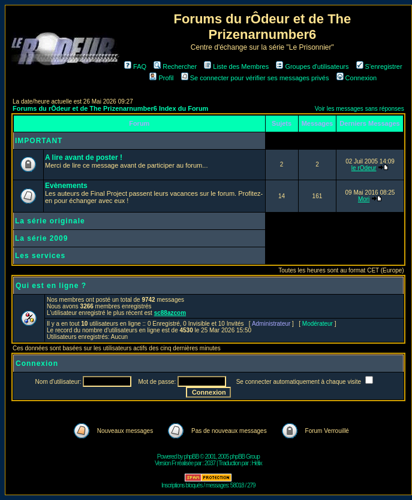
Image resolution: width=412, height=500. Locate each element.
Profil (161, 77)
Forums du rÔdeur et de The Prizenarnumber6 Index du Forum (110, 108)
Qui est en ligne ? (51, 285)
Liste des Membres (236, 66)
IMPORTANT (38, 141)
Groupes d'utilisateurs (312, 66)
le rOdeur (364, 168)
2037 (210, 463)
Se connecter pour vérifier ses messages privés (255, 77)
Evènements (66, 185)
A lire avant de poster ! (83, 157)
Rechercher (175, 66)
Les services (40, 255)
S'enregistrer (379, 66)
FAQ (135, 66)
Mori (363, 199)
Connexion (356, 77)
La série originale (50, 221)
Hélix (257, 463)
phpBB (191, 456)
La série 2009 (41, 238)
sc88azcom (170, 313)
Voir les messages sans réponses (359, 108)
